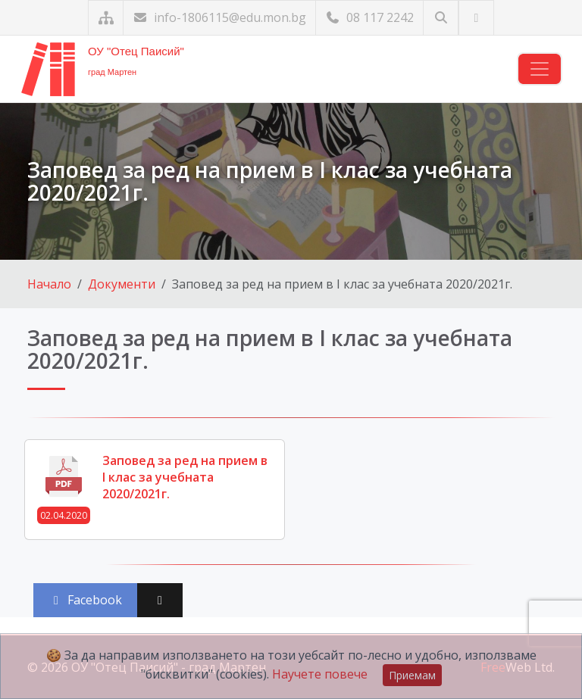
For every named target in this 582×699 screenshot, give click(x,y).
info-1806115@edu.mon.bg (219, 17)
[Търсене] (441, 18)
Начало (49, 284)
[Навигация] (539, 69)
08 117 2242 (369, 17)
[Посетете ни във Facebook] (476, 18)
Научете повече (320, 674)
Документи (121, 284)
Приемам (412, 675)
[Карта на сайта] (106, 18)
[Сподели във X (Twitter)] (160, 600)
